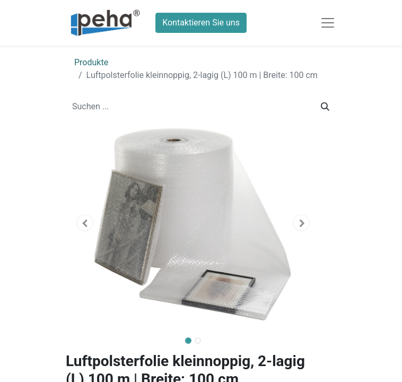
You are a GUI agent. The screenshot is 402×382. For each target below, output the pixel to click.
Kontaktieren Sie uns (201, 23)
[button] (85, 223)
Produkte (91, 62)
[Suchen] (325, 107)
